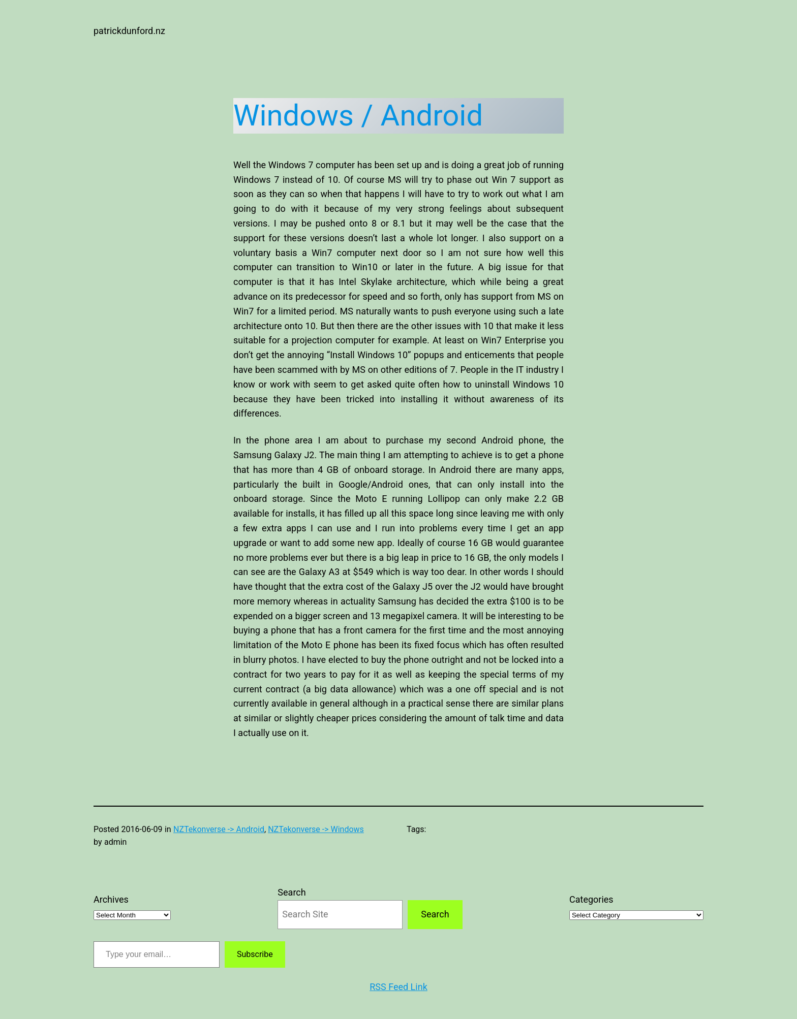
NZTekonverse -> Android (218, 829)
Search (291, 892)
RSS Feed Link (398, 986)
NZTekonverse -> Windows (316, 829)
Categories (591, 899)
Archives (111, 899)
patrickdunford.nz (129, 30)
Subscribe (255, 954)
